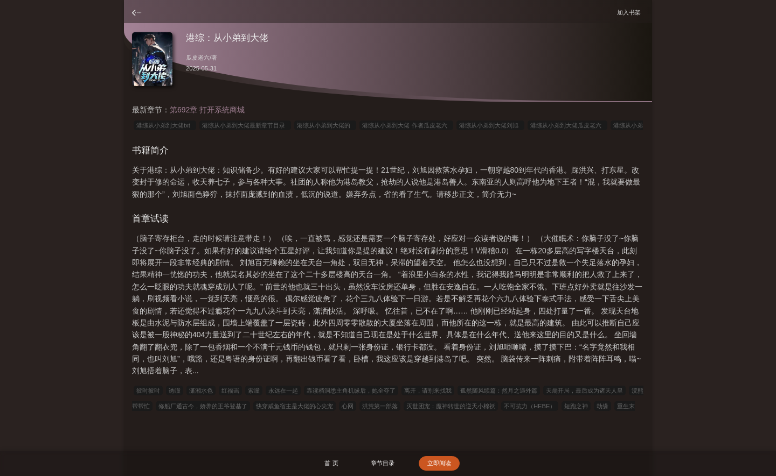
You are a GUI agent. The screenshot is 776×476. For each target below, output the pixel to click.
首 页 (331, 463)
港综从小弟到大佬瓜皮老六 (567, 125)
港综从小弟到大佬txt (164, 125)
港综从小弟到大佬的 (325, 125)
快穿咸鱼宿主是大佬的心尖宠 (294, 406)
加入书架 (630, 12)
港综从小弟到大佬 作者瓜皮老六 (406, 125)
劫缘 (602, 406)
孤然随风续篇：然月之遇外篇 (498, 390)
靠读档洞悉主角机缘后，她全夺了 (351, 390)
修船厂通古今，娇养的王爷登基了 (202, 406)
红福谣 (230, 390)
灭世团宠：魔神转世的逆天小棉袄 (450, 406)
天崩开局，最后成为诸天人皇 (584, 390)
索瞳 (254, 390)
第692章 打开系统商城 (207, 109)
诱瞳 (175, 390)
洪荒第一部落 (380, 406)
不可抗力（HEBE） (530, 406)
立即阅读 (439, 463)
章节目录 (382, 463)
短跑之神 (576, 406)
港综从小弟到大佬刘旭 (490, 125)
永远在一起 (283, 390)
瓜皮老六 (198, 57)
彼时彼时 (148, 390)
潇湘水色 (201, 390)
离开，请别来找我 (428, 390)
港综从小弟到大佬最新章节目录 (245, 125)
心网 (348, 406)
